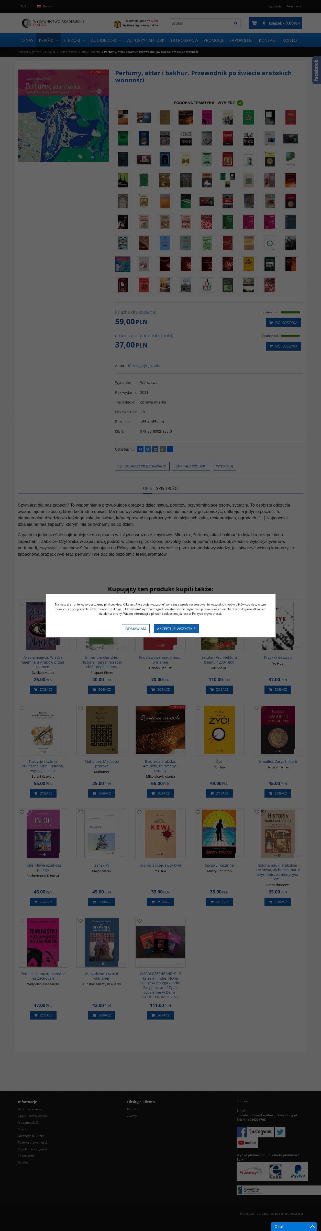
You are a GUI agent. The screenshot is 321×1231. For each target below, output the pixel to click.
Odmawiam (135, 628)
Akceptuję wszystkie (176, 628)
